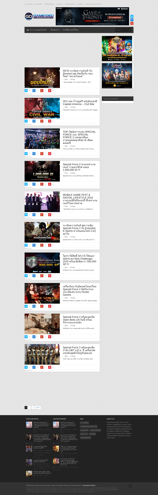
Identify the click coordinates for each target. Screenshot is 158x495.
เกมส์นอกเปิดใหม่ (70, 4)
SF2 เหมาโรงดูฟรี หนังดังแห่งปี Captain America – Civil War (80, 102)
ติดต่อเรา (55, 30)
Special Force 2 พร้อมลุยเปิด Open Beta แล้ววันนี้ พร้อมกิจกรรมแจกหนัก (79, 319)
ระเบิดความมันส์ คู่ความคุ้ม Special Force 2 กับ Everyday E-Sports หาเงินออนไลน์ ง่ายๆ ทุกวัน (79, 229)
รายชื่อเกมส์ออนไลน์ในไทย (93, 4)
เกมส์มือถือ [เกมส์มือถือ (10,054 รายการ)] (92, 434)
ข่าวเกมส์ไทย (29, 4)
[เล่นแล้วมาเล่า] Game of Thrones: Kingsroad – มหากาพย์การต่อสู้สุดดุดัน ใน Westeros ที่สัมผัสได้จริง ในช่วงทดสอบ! (42, 438)
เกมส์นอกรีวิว (38, 4)
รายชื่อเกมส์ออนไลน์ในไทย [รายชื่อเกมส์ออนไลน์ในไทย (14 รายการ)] (88, 426)
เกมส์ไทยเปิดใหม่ (49, 4)
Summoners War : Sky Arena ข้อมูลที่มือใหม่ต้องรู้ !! (42, 472)
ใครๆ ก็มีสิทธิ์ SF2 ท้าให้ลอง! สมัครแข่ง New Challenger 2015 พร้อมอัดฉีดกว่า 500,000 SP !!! (79, 260)
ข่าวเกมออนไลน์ (38, 30)
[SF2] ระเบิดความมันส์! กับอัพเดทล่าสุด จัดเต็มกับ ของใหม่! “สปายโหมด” (78, 73)
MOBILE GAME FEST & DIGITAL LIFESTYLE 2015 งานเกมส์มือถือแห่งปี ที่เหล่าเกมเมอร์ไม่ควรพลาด (80, 199)
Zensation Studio (89, 485)
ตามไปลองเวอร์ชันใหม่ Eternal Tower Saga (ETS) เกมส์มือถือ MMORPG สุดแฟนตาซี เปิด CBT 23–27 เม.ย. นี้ (69, 462)
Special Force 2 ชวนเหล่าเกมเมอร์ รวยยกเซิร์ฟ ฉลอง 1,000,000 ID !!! (79, 167)
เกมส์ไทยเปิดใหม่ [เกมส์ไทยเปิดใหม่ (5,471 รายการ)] (85, 437)
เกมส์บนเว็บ (59, 4)
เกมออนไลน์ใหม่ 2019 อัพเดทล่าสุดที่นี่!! (40, 447)
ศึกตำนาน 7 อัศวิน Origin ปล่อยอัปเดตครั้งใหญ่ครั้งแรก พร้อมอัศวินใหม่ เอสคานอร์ (69, 448)
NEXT (38, 407)
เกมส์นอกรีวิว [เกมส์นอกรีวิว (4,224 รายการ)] (84, 430)
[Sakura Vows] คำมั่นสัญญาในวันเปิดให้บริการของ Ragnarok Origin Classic (41, 424)
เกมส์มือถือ (80, 4)
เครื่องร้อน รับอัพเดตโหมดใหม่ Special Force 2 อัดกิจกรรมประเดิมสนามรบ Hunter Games (79, 290)
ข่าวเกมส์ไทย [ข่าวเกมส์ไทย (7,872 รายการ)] (84, 423)
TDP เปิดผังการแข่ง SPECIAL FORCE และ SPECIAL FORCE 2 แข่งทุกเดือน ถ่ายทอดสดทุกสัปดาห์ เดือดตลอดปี (79, 137)
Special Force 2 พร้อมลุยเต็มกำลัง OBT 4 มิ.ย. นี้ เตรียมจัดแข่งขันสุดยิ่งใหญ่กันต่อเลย (79, 350)
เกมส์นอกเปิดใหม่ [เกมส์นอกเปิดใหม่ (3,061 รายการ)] (95, 430)
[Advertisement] (62, 50)
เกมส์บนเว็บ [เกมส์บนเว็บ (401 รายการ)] (84, 434)
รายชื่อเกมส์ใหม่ (70, 30)
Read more (28, 94)
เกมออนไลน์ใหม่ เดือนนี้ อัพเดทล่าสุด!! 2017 (41, 461)
